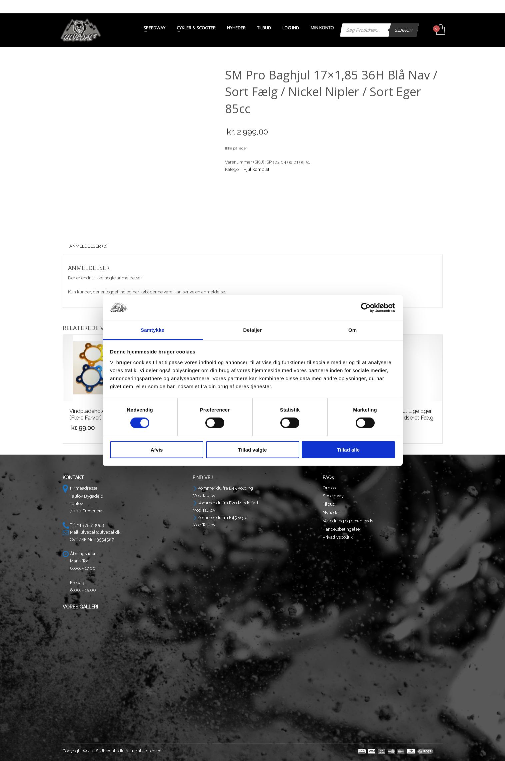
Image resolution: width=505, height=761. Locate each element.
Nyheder (331, 512)
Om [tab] (352, 330)
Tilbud (329, 504)
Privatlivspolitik (338, 537)
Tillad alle (348, 449)
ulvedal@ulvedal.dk (100, 532)
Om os (329, 487)
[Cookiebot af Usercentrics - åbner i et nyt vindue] (366, 308)
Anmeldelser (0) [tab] (88, 246)
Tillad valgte (252, 449)
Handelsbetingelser (342, 529)
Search (403, 30)
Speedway (333, 495)
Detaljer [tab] (252, 330)
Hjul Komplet (256, 169)
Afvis (157, 449)
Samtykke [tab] (152, 330)
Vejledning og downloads (348, 520)
